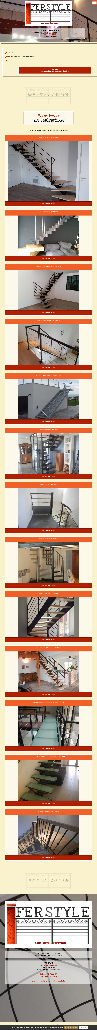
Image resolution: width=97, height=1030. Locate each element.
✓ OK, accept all (71, 1027)
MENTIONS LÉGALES (42, 955)
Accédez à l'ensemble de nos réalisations (55, 70)
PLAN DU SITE (57, 955)
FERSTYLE (48, 953)
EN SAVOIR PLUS (48, 204)
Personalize (83, 1027)
